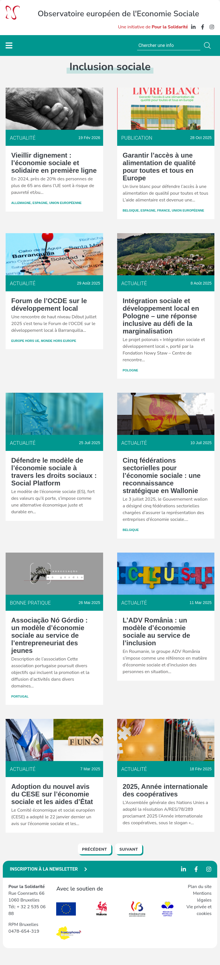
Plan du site (200, 887)
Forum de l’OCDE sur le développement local (49, 304)
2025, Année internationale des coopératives (165, 790)
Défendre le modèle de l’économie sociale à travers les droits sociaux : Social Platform (54, 472)
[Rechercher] (208, 45)
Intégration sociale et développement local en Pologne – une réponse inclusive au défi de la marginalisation (161, 316)
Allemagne (21, 203)
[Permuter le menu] (9, 45)
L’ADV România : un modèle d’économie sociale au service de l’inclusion (156, 631)
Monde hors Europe (58, 340)
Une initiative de (153, 27)
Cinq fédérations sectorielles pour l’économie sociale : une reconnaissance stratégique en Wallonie (162, 475)
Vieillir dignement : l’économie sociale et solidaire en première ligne (54, 162)
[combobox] (168, 45)
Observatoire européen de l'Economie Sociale (118, 13)
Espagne (40, 203)
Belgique (131, 210)
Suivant (128, 849)
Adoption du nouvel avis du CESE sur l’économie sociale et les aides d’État (52, 794)
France (163, 210)
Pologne (130, 370)
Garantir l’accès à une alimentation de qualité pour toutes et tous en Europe (159, 166)
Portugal (20, 696)
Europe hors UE (25, 340)
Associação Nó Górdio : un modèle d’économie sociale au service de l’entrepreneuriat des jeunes (49, 635)
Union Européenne (65, 203)
